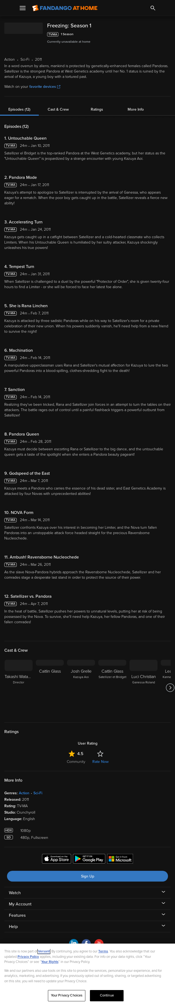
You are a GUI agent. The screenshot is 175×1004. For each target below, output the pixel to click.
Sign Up (87, 876)
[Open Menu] (22, 8)
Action (24, 793)
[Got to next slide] (170, 687)
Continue (107, 995)
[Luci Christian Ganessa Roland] (143, 687)
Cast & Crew (58, 109)
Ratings (97, 109)
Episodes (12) (19, 109)
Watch (15, 893)
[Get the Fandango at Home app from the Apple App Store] (56, 859)
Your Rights (49, 962)
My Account (20, 904)
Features (17, 915)
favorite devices (44, 86)
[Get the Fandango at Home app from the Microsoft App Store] (120, 859)
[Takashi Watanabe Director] (18, 687)
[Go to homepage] (65, 8)
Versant (44, 951)
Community (76, 761)
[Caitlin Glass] (50, 687)
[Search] (152, 8)
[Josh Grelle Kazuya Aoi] (81, 687)
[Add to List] (168, 34)
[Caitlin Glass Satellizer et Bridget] (112, 687)
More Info (136, 109)
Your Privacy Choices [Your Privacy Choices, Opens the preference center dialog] (67, 995)
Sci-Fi (37, 793)
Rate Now (100, 761)
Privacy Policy (28, 957)
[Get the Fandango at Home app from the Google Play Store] (89, 859)
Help (13, 926)
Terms (103, 951)
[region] (87, 974)
